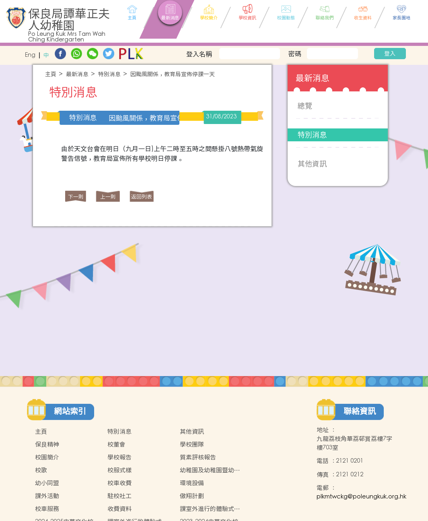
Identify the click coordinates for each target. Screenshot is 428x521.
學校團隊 (192, 444)
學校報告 (119, 457)
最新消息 (77, 74)
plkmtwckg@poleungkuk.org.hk (361, 496)
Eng (30, 55)
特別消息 (109, 74)
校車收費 (119, 483)
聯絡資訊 (360, 411)
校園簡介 (47, 457)
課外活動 (47, 496)
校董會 (116, 444)
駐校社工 (119, 496)
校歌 (41, 470)
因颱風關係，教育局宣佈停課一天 (172, 74)
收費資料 (119, 508)
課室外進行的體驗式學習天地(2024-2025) (210, 508)
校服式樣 (119, 470)
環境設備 (192, 483)
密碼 (294, 53)
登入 (389, 54)
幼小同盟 (47, 483)
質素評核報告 (198, 457)
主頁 (50, 74)
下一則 (76, 196)
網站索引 (70, 411)
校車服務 (47, 508)
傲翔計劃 (192, 496)
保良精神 (47, 444)
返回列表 (141, 196)
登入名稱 (199, 54)
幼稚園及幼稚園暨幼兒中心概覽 (210, 470)
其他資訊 (312, 164)
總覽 (305, 106)
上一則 (108, 196)
